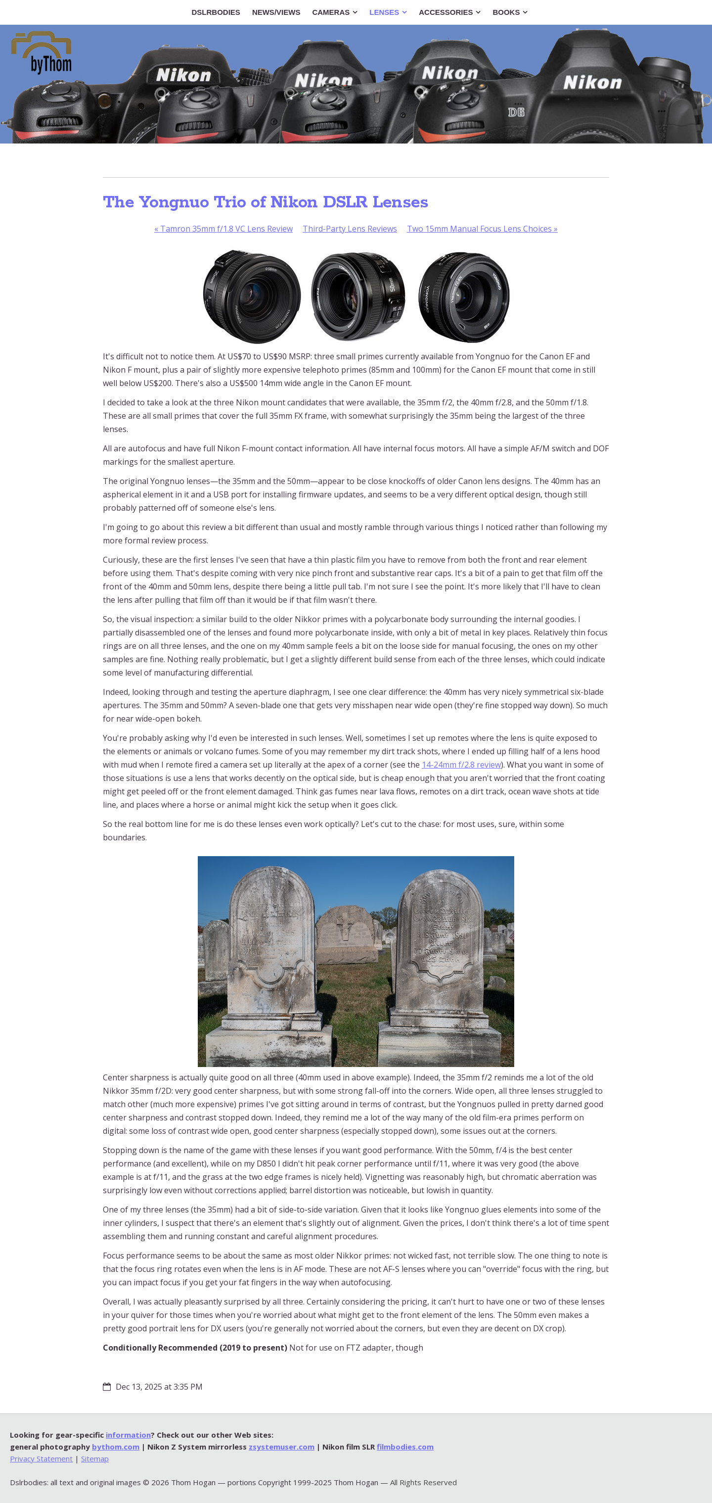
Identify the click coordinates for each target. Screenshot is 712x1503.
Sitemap (95, 1458)
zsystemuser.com (281, 1447)
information (128, 1435)
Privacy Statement (41, 1458)
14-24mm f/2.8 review (461, 764)
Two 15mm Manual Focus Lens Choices (482, 228)
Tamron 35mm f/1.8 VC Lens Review (223, 228)
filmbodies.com (405, 1447)
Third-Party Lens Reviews (350, 228)
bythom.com (115, 1447)
